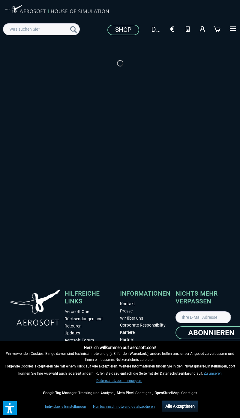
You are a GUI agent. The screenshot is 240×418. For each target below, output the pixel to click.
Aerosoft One (76, 311)
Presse (126, 311)
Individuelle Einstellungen (65, 406)
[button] (10, 408)
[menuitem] (41, 29)
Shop (123, 29)
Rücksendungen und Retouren (83, 322)
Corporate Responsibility (143, 325)
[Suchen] (73, 29)
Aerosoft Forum (79, 340)
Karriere (127, 332)
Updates (72, 332)
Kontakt (127, 303)
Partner (127, 339)
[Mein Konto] (202, 29)
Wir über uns (131, 318)
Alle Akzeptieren (180, 406)
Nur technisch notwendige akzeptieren (124, 406)
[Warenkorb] (218, 29)
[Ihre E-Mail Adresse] (203, 317)
